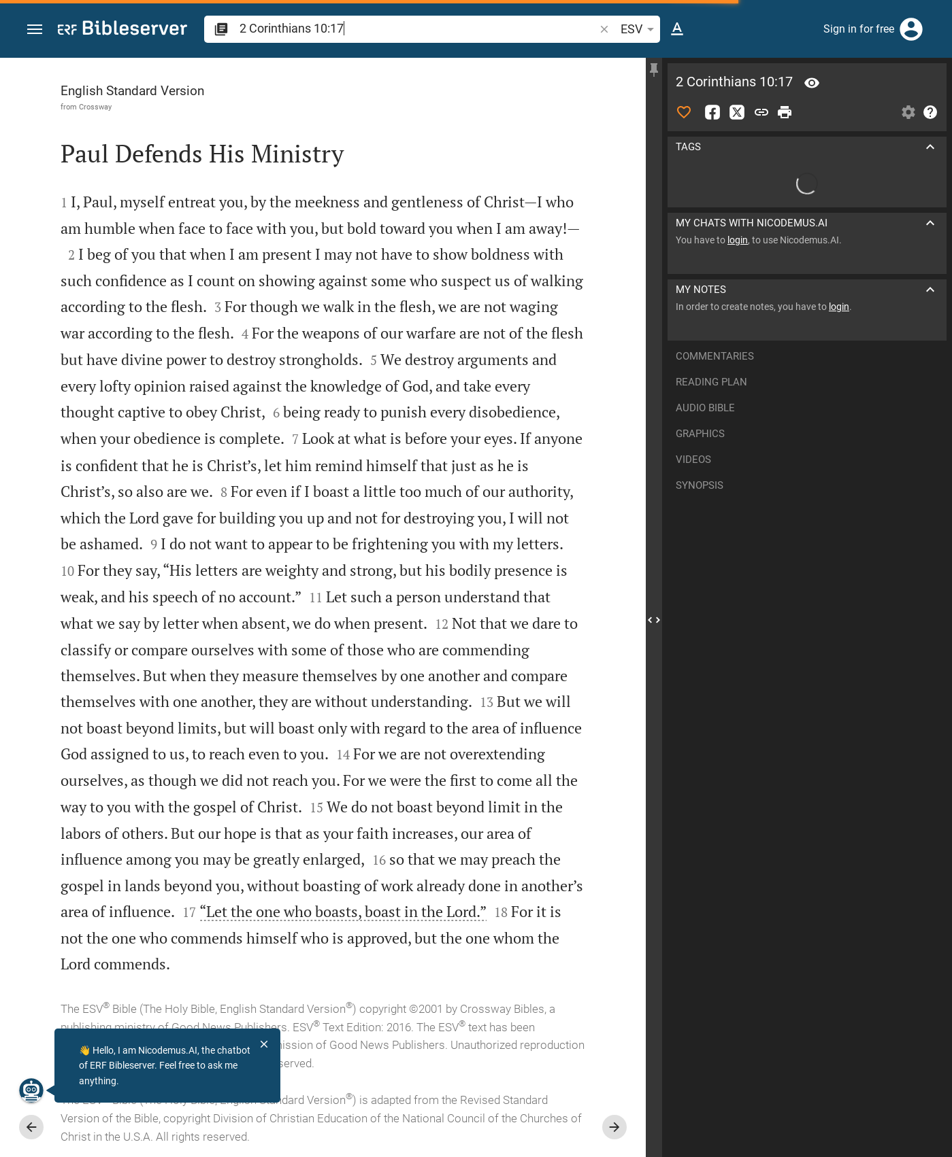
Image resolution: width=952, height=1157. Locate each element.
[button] (34, 29)
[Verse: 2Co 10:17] (812, 83)
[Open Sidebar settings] (908, 112)
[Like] (684, 112)
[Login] (911, 29)
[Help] (930, 112)
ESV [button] (640, 29)
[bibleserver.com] (122, 30)
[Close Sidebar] (654, 619)
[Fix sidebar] (654, 70)
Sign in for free (858, 28)
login (737, 240)
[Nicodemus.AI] (31, 1090)
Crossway (95, 106)
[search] (418, 28)
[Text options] (677, 29)
